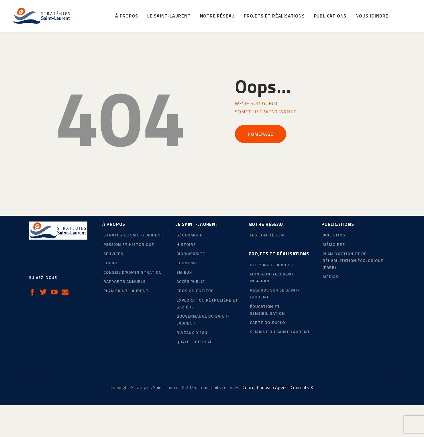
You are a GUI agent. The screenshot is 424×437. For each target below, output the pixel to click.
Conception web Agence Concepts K (278, 419)
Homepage (260, 165)
